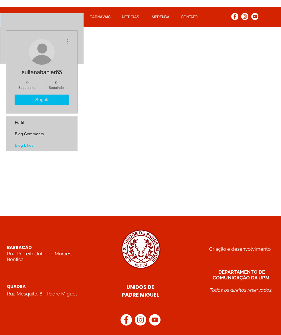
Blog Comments (29, 134)
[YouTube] (254, 16)
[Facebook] (234, 16)
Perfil (19, 122)
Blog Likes (24, 145)
